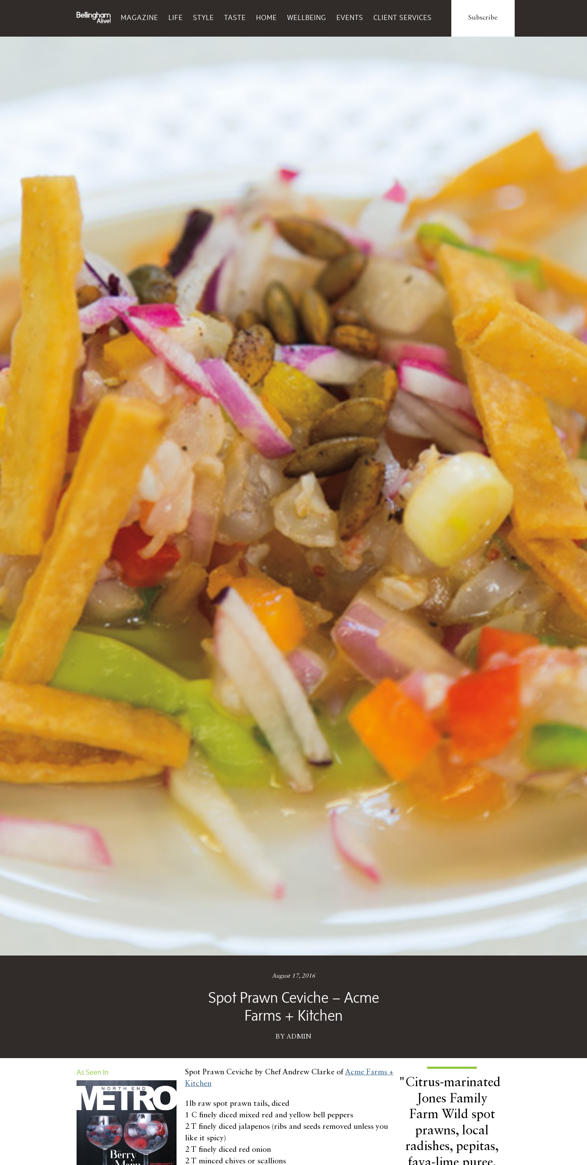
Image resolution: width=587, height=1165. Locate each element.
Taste (235, 17)
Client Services (402, 17)
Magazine (139, 17)
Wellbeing (306, 17)
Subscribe (483, 17)
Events (349, 17)
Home (266, 17)
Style (203, 17)
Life (175, 17)
